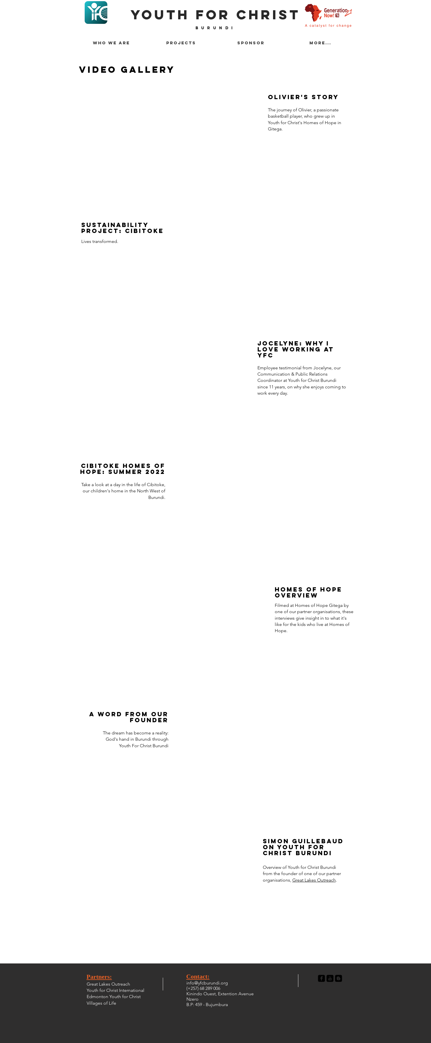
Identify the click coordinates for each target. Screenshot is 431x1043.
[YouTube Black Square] (330, 978)
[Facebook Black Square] (321, 978)
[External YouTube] (270, 765)
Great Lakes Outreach (314, 880)
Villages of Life (101, 1003)
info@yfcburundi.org (207, 983)
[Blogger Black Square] (338, 978)
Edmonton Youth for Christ (114, 996)
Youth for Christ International (115, 990)
